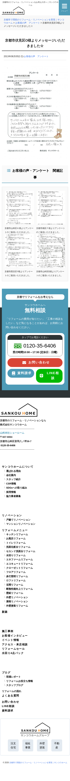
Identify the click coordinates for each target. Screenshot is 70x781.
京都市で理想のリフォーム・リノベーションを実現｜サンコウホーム (38, 763)
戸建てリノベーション (18, 520)
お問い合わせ (10, 701)
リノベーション (12, 515)
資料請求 (7, 710)
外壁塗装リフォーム (17, 606)
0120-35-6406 (8, 445)
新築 (5, 611)
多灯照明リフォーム (17, 576)
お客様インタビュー (15, 635)
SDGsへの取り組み (16, 488)
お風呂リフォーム (16, 538)
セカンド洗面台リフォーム (20, 551)
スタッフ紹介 (13, 479)
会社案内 (11, 475)
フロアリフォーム (16, 572)
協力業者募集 (13, 496)
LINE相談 (8, 706)
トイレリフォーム (16, 543)
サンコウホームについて (17, 466)
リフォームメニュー (15, 530)
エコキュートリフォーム (19, 564)
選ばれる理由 (13, 471)
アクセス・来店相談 (15, 644)
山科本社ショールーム (12, 433)
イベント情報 (10, 639)
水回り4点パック (13, 653)
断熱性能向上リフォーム (19, 589)
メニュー (64, 7)
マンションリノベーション (20, 524)
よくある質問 (10, 695)
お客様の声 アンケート (36, 56)
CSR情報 (11, 483)
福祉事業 (27, 745)
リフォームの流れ (11, 691)
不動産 (56, 745)
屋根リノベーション (17, 601)
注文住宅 (13, 745)
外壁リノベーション (17, 597)
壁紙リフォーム (14, 593)
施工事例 (7, 631)
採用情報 (11, 492)
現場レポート (13, 677)
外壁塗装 (42, 745)
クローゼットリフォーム (19, 568)
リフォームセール (13, 648)
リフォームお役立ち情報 (19, 681)
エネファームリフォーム (19, 559)
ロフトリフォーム (16, 580)
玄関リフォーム (14, 585)
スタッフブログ (14, 685)
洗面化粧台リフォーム (18, 547)
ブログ (6, 672)
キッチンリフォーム (17, 534)
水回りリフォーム (16, 555)
